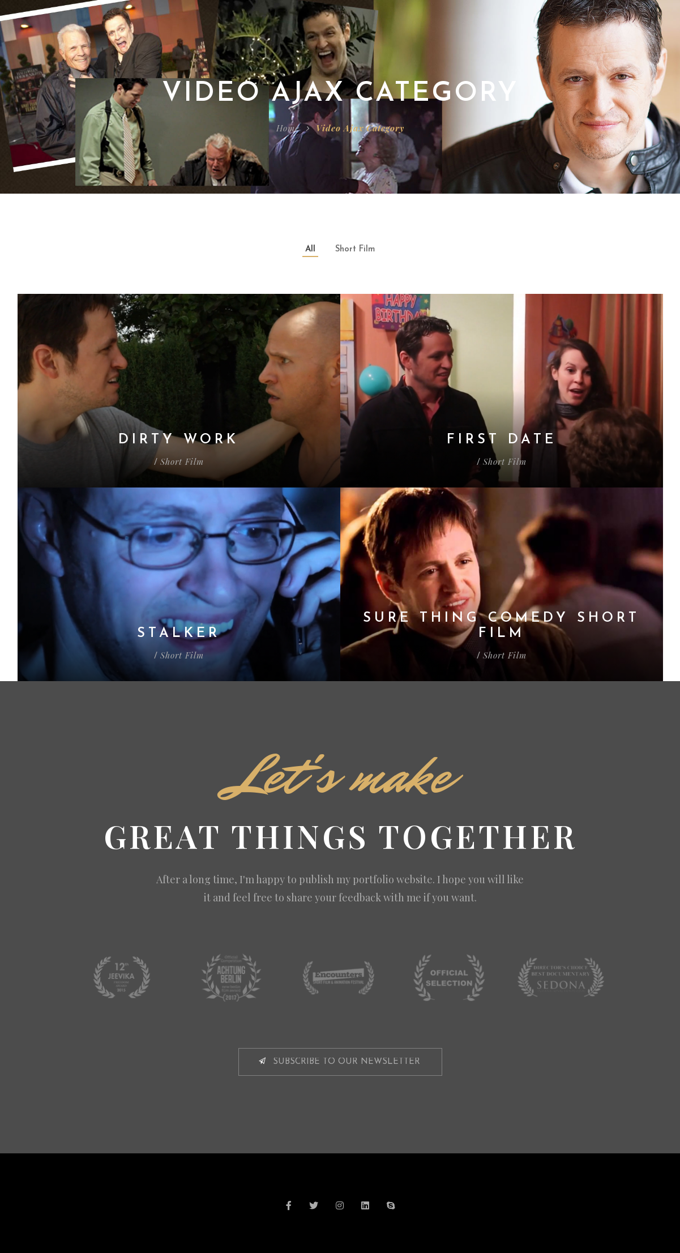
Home (287, 128)
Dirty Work (178, 440)
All (310, 249)
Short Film (355, 249)
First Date (502, 440)
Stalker (178, 633)
